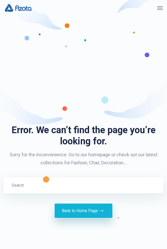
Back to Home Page (83, 210)
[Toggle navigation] (160, 8)
